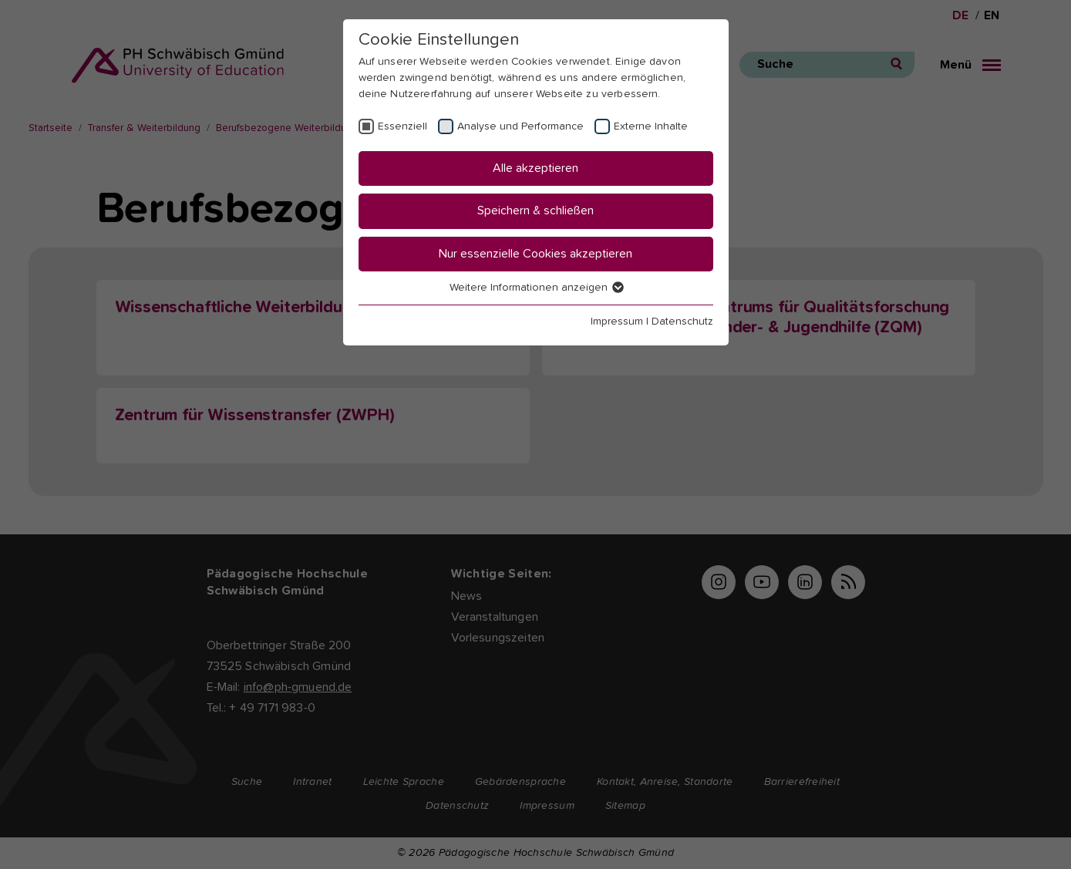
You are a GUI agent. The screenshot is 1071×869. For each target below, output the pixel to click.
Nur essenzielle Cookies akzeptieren (535, 254)
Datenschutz (682, 321)
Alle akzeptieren (535, 168)
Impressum (617, 321)
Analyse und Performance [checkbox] (520, 126)
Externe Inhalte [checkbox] (651, 126)
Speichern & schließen (535, 210)
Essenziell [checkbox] (402, 126)
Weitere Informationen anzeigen (536, 287)
